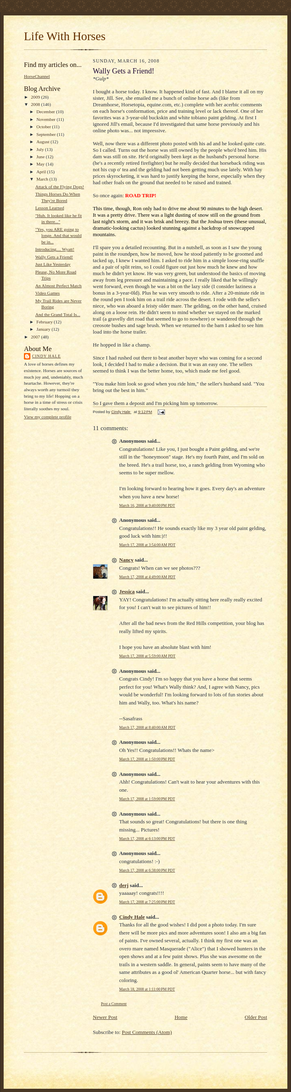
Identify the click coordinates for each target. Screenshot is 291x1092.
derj (123, 885)
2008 (36, 104)
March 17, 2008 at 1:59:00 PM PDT (147, 799)
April (41, 171)
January (44, 329)
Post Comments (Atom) (147, 1032)
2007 (36, 336)
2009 (36, 97)
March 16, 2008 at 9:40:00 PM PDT (147, 505)
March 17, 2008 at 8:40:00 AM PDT (147, 727)
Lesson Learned (49, 207)
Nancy (126, 560)
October (44, 126)
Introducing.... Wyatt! (54, 249)
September (46, 134)
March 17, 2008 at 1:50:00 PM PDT (147, 759)
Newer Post (105, 1017)
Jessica (127, 591)
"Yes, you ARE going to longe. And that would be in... (58, 235)
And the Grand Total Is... (57, 314)
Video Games (47, 293)
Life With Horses (64, 36)
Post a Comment (114, 1004)
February (45, 321)
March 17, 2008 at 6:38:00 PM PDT (147, 870)
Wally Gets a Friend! (54, 256)
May (41, 164)
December (46, 111)
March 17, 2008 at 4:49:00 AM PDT (147, 577)
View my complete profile (47, 416)
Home (181, 1017)
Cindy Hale (46, 356)
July (40, 149)
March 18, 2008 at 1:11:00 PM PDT (147, 989)
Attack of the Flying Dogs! (59, 186)
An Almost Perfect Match (58, 285)
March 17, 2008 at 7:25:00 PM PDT (147, 902)
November (46, 119)
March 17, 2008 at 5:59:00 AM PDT (147, 656)
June (41, 156)
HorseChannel (37, 76)
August (43, 141)
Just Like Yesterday (53, 264)
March (42, 179)
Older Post (256, 1017)
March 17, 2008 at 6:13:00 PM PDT (147, 838)
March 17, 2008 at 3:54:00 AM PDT (147, 545)
